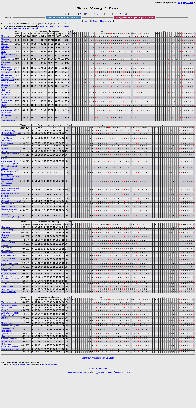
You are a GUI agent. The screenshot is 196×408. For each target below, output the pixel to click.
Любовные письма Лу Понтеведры (6, 92)
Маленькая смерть (6, 63)
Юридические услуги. (134, 17)
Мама (3, 51)
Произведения (106, 21)
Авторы (86, 21)
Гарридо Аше (185, 2)
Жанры (95, 21)
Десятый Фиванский (10, 133)
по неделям (51, 26)
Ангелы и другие (9, 151)
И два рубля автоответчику (7, 75)
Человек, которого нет (7, 40)
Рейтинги (89, 14)
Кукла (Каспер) (8, 130)
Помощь (123, 14)
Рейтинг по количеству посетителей (21, 28)
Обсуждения (98, 14)
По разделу (6, 36)
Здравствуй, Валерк (6, 101)
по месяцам (63, 26)
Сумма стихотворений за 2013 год (8, 110)
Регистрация (73, 14)
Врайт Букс (6, 105)
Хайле (4, 97)
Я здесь (4, 44)
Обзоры (116, 14)
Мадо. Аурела (7, 59)
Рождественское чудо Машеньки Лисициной (8, 138)
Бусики (4, 82)
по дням (40, 26)
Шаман (4, 148)
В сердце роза (7, 79)
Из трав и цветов (5, 86)
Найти (82, 14)
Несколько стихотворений (8, 68)
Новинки (108, 14)
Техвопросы (131, 14)
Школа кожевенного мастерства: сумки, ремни (63, 17)
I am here (5, 72)
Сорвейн (5, 146)
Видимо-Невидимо (6, 47)
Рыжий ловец (7, 143)
